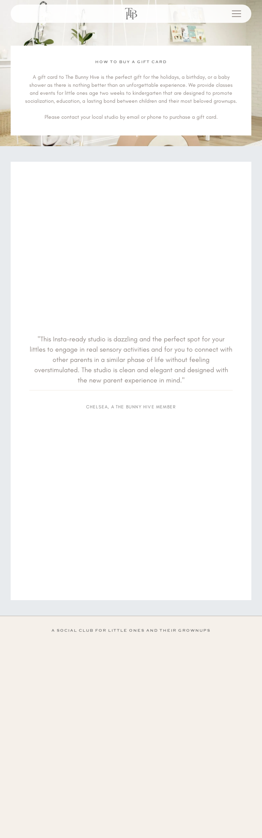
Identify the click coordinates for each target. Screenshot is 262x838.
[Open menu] (236, 13)
